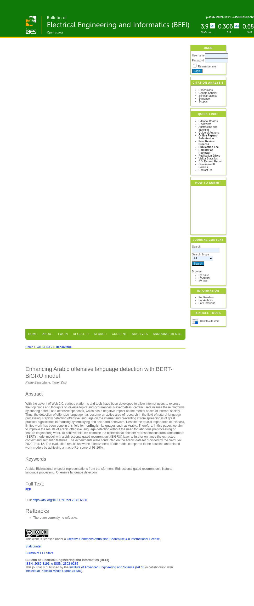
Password (198, 60)
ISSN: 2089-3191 (37, 563)
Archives (140, 333)
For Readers (206, 297)
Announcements (167, 333)
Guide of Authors (209, 132)
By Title (203, 280)
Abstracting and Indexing (208, 128)
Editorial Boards (208, 121)
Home (32, 333)
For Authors (206, 300)
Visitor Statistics (208, 158)
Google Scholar (208, 93)
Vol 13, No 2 (45, 346)
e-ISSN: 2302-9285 (64, 563)
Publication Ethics (209, 155)
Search (100, 333)
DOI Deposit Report (210, 161)
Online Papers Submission (208, 137)
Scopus (203, 101)
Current (119, 333)
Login (63, 333)
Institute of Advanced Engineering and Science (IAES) (106, 567)
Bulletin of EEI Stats (39, 553)
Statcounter (33, 546)
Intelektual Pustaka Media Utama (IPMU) (53, 571)
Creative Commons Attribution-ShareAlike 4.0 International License (113, 539)
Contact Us (205, 170)
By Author (204, 278)
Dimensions (206, 90)
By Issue (204, 275)
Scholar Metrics (208, 95)
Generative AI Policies (207, 166)
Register (81, 333)
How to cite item (209, 321)
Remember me (207, 66)
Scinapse (204, 98)
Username (198, 55)
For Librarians (207, 303)
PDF (28, 489)
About (47, 333)
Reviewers (205, 124)
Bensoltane (63, 346)
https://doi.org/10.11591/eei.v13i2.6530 (60, 500)
